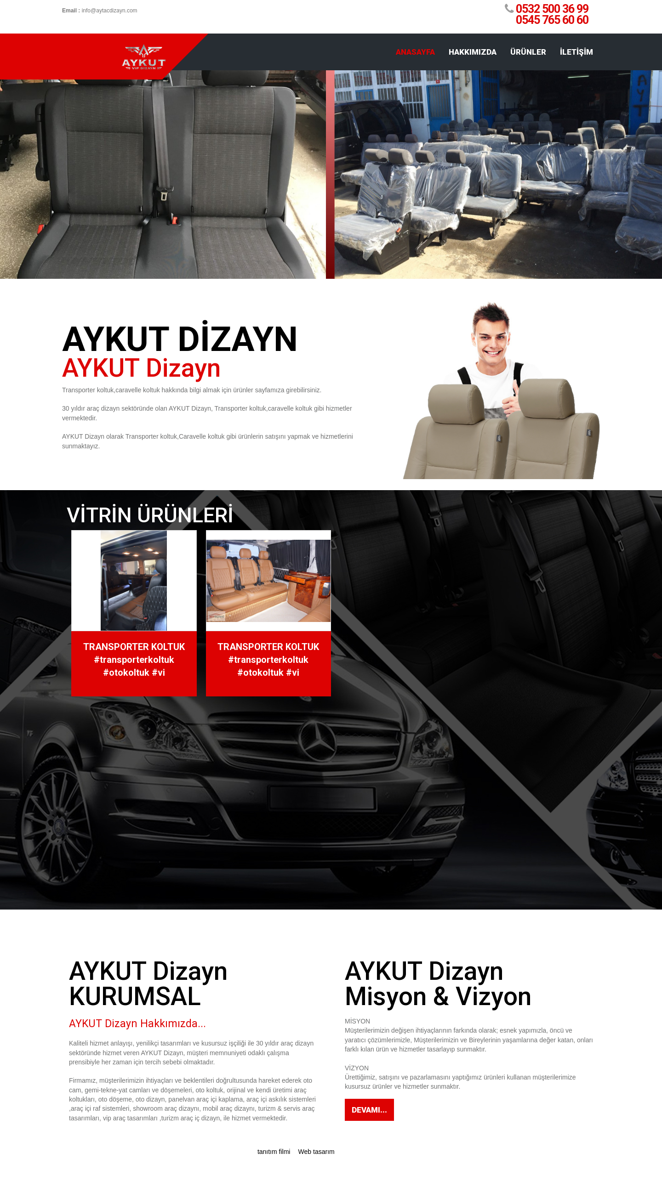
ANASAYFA (415, 52)
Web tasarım (317, 1151)
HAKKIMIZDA (472, 52)
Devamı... (369, 1109)
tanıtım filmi (274, 1151)
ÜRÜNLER (528, 52)
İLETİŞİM (576, 52)
